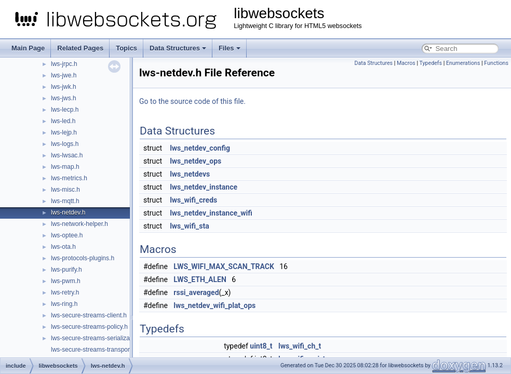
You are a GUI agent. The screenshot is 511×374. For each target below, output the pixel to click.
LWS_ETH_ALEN (199, 279)
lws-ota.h (63, 246)
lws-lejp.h (64, 132)
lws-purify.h (66, 269)
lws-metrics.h (69, 178)
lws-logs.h (64, 144)
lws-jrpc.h (64, 64)
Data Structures (178, 48)
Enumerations (463, 63)
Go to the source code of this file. (192, 101)
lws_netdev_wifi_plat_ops (214, 305)
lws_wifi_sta (189, 226)
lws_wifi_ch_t (299, 346)
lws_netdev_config (200, 148)
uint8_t (261, 346)
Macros (406, 63)
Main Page (28, 48)
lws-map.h (65, 166)
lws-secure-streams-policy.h (89, 326)
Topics (126, 48)
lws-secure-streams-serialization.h (98, 338)
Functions (496, 63)
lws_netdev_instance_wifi (211, 213)
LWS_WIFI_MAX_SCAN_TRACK (223, 266)
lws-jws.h (63, 98)
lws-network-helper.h (79, 224)
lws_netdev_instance (203, 187)
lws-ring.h (64, 304)
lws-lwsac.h (67, 155)
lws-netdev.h (68, 212)
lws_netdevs (190, 174)
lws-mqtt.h (65, 201)
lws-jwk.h (63, 86)
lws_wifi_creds (193, 200)
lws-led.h (63, 121)
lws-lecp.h (64, 109)
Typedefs (430, 63)
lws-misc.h (65, 189)
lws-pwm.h (65, 281)
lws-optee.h (67, 235)
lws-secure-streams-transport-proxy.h (102, 349)
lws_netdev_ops (195, 161)
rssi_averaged (196, 292)
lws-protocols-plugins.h (82, 258)
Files (229, 48)
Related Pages (80, 48)
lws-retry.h (65, 292)
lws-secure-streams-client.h (89, 315)
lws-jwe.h (63, 75)
